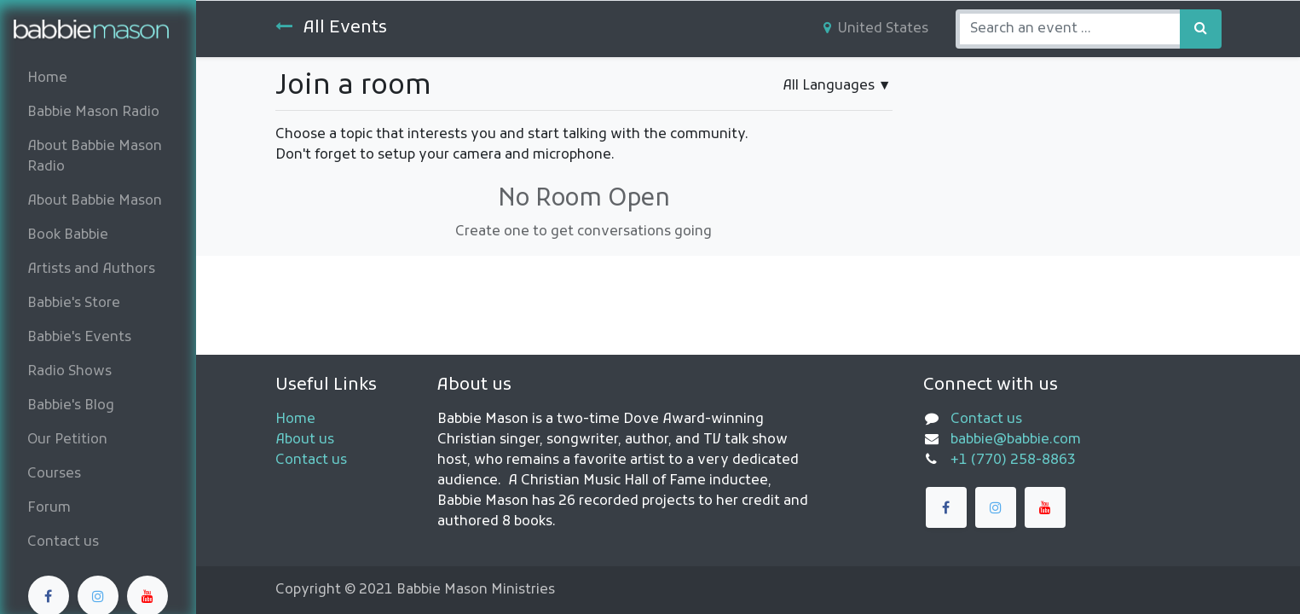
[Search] (1201, 29)
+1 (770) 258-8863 (1013, 460)
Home (295, 419)
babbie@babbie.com (1015, 440)
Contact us (311, 460)
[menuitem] (98, 78)
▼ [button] (837, 86)
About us (304, 440)
